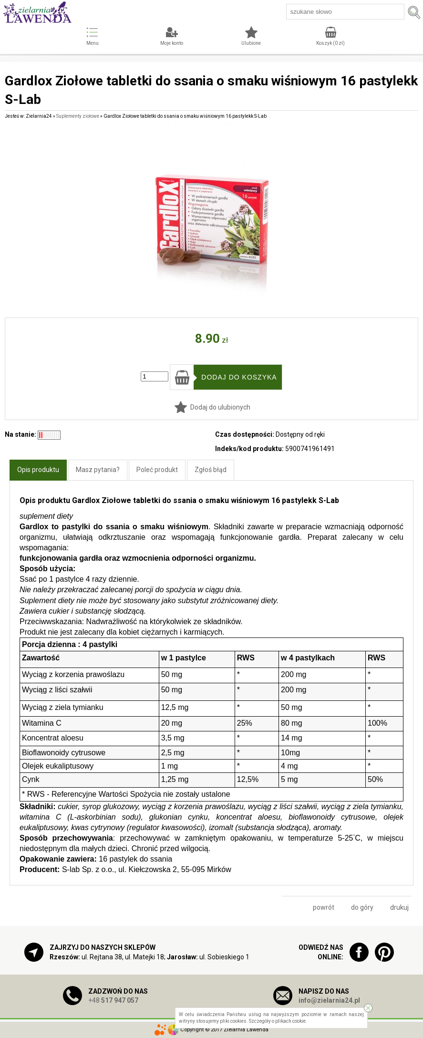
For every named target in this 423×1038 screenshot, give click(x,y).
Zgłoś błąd (211, 469)
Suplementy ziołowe (77, 116)
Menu (92, 43)
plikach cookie (290, 1021)
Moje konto (171, 43)
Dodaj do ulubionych (220, 407)
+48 (113, 1000)
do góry (362, 907)
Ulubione (251, 43)
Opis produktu (38, 469)
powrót (323, 907)
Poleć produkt (157, 469)
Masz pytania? (98, 469)
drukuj (399, 907)
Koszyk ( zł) (330, 43)
